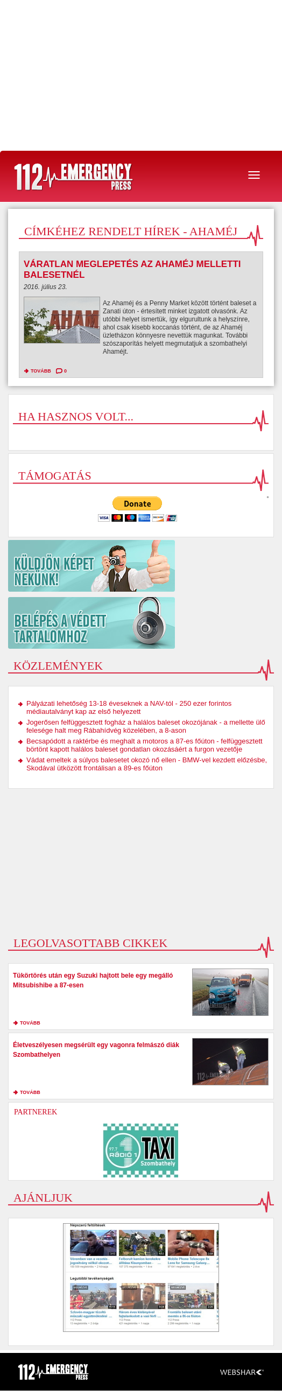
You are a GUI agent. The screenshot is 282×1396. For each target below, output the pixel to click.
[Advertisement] (141, 75)
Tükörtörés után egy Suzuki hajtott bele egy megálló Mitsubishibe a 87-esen (93, 980)
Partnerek (35, 1112)
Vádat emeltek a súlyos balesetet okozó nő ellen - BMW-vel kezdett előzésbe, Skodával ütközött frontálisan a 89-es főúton (146, 764)
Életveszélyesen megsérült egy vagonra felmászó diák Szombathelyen (96, 1049)
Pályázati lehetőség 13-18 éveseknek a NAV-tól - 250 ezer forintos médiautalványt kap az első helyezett (128, 707)
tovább (41, 371)
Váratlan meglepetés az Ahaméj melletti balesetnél (132, 269)
